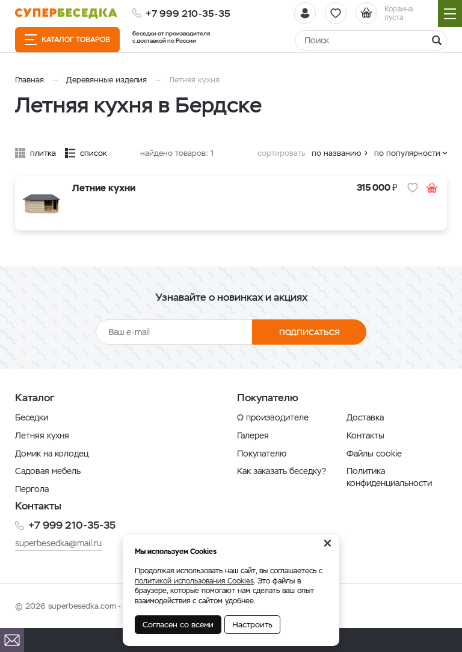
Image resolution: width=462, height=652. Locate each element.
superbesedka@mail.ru (58, 543)
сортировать (281, 153)
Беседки (31, 417)
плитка (43, 153)
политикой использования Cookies (194, 581)
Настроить (252, 625)
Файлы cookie (374, 453)
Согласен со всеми (178, 625)
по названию (337, 153)
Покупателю (261, 453)
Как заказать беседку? (281, 471)
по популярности (407, 153)
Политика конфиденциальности (389, 477)
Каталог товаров (67, 39)
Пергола (32, 489)
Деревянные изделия (106, 80)
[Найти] (371, 40)
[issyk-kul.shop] (66, 13)
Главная (29, 80)
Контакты (365, 435)
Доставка (365, 417)
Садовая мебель (48, 471)
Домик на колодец (51, 453)
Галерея (253, 435)
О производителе (273, 417)
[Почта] (12, 640)
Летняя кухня (42, 435)
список (93, 153)
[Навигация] (450, 13)
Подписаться (309, 332)
